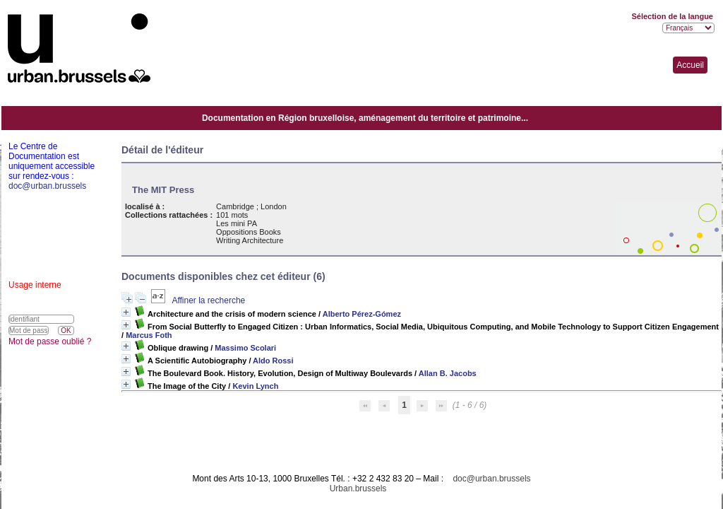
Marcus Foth (149, 335)
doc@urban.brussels (491, 479)
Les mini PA (236, 223)
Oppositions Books (248, 232)
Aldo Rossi (273, 360)
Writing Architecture (249, 240)
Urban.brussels (358, 488)
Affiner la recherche (208, 300)
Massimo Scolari (245, 348)
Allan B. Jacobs (448, 373)
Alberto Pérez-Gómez (362, 314)
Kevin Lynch (255, 386)
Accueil (690, 65)
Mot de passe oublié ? (49, 341)
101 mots (232, 215)
